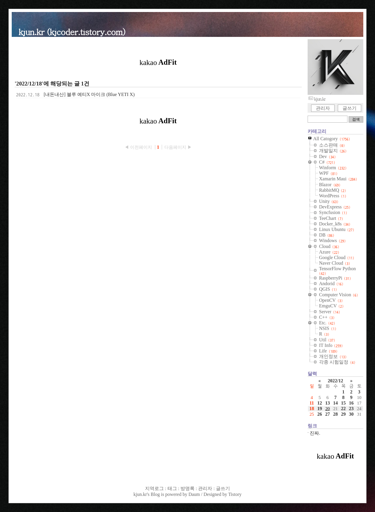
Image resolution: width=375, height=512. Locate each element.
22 (343, 408)
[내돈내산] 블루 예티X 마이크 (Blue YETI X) (89, 94)
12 (319, 402)
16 (351, 402)
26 (319, 414)
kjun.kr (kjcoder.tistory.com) (71, 31)
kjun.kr (140, 494)
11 (311, 402)
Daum (194, 494)
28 (335, 414)
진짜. (315, 433)
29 (343, 414)
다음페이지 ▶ (178, 147)
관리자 (323, 108)
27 (327, 414)
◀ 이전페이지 (139, 147)
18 (311, 408)
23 (351, 408)
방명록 (187, 488)
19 (319, 408)
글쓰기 (349, 108)
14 (335, 402)
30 (351, 414)
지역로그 (154, 488)
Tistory (235, 494)
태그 (172, 488)
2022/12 (335, 380)
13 (327, 402)
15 (343, 402)
